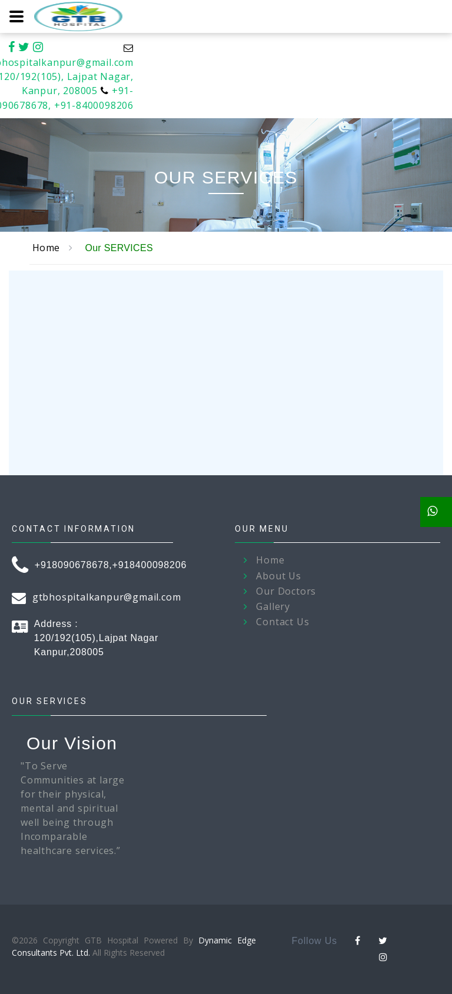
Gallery (273, 606)
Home (45, 247)
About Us (278, 576)
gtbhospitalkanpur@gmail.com (106, 597)
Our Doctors (286, 591)
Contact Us (282, 622)
